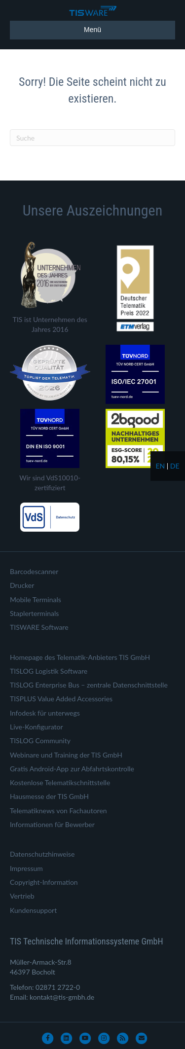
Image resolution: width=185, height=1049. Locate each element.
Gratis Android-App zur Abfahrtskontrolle (72, 768)
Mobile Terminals (35, 599)
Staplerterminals (34, 613)
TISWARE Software (39, 627)
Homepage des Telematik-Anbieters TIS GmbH (80, 657)
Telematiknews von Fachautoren (58, 810)
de (175, 466)
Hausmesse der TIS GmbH (49, 796)
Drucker (22, 585)
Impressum (26, 868)
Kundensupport (33, 910)
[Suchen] (92, 137)
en (160, 466)
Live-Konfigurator (36, 727)
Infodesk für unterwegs (45, 713)
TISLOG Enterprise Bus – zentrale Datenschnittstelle (89, 685)
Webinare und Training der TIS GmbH (66, 755)
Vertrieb (22, 896)
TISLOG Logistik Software (48, 671)
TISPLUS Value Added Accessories (61, 698)
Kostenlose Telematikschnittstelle (60, 782)
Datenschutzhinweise (42, 854)
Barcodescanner (34, 571)
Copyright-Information (44, 882)
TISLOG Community (40, 740)
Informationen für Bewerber (52, 824)
